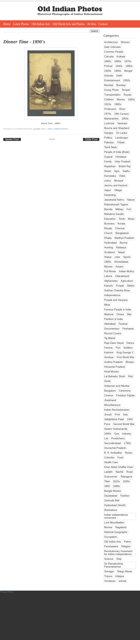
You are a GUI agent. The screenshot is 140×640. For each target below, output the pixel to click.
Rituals (108, 228)
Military (119, 209)
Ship (118, 559)
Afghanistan (111, 281)
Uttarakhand (122, 276)
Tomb (122, 218)
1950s (126, 80)
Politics (108, 137)
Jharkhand (110, 400)
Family (108, 161)
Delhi (119, 75)
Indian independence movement (116, 516)
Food (120, 457)
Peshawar (128, 328)
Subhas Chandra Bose (117, 290)
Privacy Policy (6, 592)
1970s (107, 113)
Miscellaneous (112, 405)
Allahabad (110, 323)
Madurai (108, 314)
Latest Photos (21, 24)
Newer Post (12, 139)
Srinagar (109, 571)
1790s (127, 443)
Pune (107, 424)
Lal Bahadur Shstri (114, 376)
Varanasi (122, 123)
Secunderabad (112, 443)
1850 (107, 486)
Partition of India (113, 319)
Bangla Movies (112, 491)
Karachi (108, 285)
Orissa (120, 314)
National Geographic (116, 532)
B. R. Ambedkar (113, 452)
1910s (107, 104)
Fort (129, 209)
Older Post (91, 139)
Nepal (121, 252)
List (106, 438)
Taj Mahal (109, 338)
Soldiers (127, 347)
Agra (117, 171)
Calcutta (109, 56)
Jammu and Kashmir (116, 185)
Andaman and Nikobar (117, 386)
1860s (107, 61)
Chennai (120, 228)
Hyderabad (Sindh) (115, 505)
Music (131, 218)
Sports (127, 257)
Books (128, 452)
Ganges (108, 133)
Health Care (111, 462)
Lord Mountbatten (114, 522)
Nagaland (120, 527)
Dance (130, 343)
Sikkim (130, 285)
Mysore (108, 266)
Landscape (121, 137)
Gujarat (108, 156)
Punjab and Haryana (116, 300)
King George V (125, 352)
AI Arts (91, 24)
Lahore (108, 276)
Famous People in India (117, 309)
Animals (108, 75)
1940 (130, 419)
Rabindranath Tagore (116, 204)
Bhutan (130, 362)
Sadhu (126, 171)
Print (117, 414)
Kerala (121, 223)
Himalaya (121, 156)
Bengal (128, 70)
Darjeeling (110, 195)
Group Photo (111, 90)
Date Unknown (112, 47)
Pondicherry (118, 438)
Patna (127, 541)
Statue (108, 257)
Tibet (107, 481)
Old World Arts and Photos (69, 24)
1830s (126, 481)
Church (108, 233)
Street (107, 171)
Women (125, 42)
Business (109, 223)
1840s (107, 433)
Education (110, 218)
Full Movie (110, 271)
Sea (125, 414)
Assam (119, 266)
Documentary (112, 328)
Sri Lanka (121, 133)
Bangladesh (122, 233)
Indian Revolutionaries (117, 409)
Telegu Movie (124, 571)
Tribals (121, 142)
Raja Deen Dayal (114, 343)
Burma (123, 242)
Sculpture (109, 252)
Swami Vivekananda (115, 428)
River (122, 109)
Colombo (109, 457)
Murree (108, 527)
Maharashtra (111, 118)
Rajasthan (110, 166)
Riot (130, 376)
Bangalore (110, 390)
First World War (125, 357)
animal (122, 581)
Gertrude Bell (111, 500)
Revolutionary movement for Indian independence (118, 553)
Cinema (108, 395)
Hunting (108, 247)
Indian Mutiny (126, 271)
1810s (116, 481)
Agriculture (127, 281)
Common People (60, 129)
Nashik (119, 471)
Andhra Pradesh (113, 362)
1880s (117, 61)
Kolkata (121, 56)
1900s (117, 70)
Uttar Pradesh (122, 161)
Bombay (121, 85)
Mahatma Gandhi (114, 214)
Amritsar (109, 357)
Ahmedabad (121, 261)
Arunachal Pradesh (115, 448)
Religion (125, 546)
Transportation (112, 94)
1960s (117, 104)
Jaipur (107, 190)
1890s (50, 129)
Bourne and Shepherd (116, 128)
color (117, 257)
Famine (108, 347)
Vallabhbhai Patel (114, 419)
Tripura (108, 576)
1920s (107, 70)
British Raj (124, 166)
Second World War (124, 424)
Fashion (124, 495)
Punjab (120, 285)
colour (107, 180)
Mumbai (108, 85)
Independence (112, 295)
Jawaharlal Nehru (114, 199)
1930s (131, 99)
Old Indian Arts (41, 24)
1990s (116, 486)
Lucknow (109, 123)
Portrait (108, 66)
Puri (118, 347)
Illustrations (110, 510)
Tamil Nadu (110, 147)
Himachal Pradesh (114, 366)
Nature (131, 199)
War (129, 314)
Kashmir (109, 352)
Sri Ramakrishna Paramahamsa (113, 565)
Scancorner (110, 476)
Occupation (110, 536)
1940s (118, 66)
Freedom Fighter (125, 395)
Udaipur (119, 576)
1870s (127, 61)
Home (6, 24)
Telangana (126, 476)
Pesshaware (111, 546)
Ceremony (125, 390)
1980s (107, 261)
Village (118, 190)
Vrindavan (110, 581)
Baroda (108, 209)
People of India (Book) (117, 152)
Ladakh (108, 471)
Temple (126, 90)
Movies (121, 99)
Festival (123, 323)
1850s (125, 118)
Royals (127, 94)
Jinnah (108, 414)
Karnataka (110, 175)
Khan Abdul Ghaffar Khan (118, 467)
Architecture (111, 42)
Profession (110, 109)
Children (109, 99)
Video (122, 175)
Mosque (118, 180)
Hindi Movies (111, 371)
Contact (103, 24)
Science (108, 559)
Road (130, 471)
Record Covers (112, 333)
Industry (126, 433)
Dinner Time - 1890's (24, 41)
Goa (116, 433)
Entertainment (112, 80)
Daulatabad (110, 495)
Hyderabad (110, 242)
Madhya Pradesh (124, 238)
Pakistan (109, 142)
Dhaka (108, 238)
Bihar (107, 304)
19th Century (121, 113)
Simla (107, 381)
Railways (121, 247)
